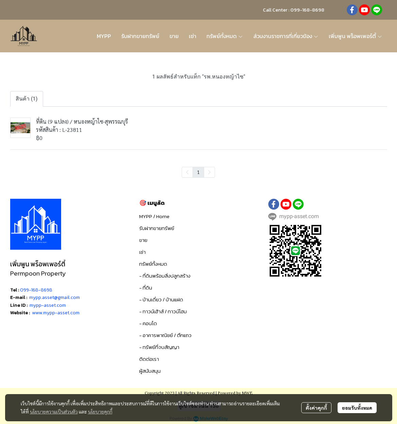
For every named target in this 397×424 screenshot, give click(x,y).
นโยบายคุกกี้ (100, 411)
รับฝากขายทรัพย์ (156, 228)
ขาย (143, 240)
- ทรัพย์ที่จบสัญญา (159, 347)
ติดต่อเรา (149, 359)
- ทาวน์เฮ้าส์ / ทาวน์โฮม (163, 311)
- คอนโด (148, 323)
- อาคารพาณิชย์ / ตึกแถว (165, 335)
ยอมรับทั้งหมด (357, 408)
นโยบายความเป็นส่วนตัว (54, 411)
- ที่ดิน (145, 288)
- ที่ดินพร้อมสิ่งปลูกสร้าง (165, 276)
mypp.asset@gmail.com (54, 297)
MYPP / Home (154, 216)
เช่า (142, 252)
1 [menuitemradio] (198, 172)
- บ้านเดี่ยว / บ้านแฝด (161, 299)
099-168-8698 (36, 290)
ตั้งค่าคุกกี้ (316, 408)
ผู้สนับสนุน (150, 371)
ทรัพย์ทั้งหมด (153, 264)
